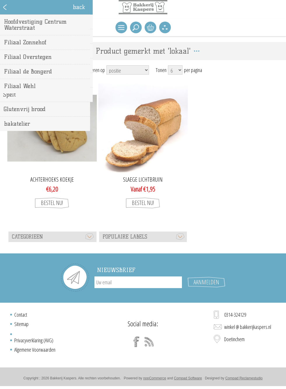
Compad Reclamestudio (244, 378)
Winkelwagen (150, 27)
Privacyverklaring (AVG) (33, 340)
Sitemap (21, 323)
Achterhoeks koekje (52, 179)
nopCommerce (154, 378)
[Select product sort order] (127, 70)
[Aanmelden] (138, 282)
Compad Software (188, 378)
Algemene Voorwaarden (34, 349)
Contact (20, 314)
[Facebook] (136, 342)
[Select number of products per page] (175, 70)
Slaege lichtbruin (143, 179)
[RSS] (149, 342)
